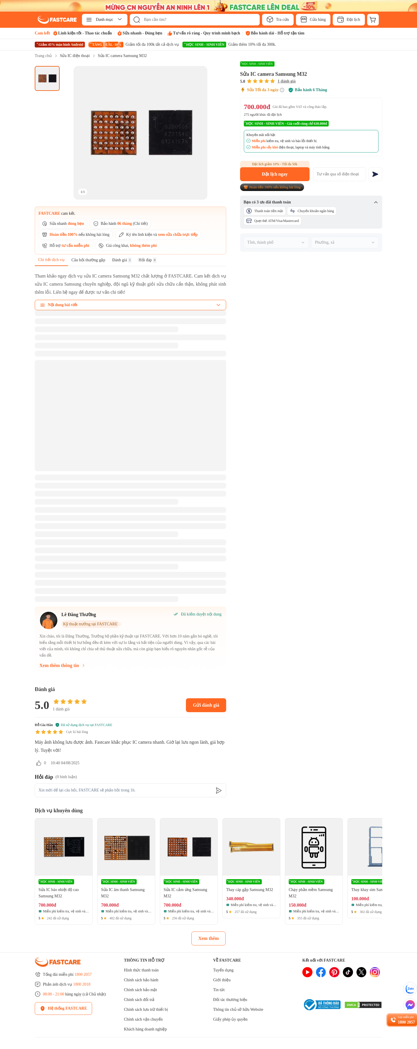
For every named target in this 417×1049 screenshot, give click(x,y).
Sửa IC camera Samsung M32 (122, 56)
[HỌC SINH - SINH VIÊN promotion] (229, 44)
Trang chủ (43, 56)
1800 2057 (83, 974)
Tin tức (219, 990)
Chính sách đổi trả (139, 999)
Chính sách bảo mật (140, 990)
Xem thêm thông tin (62, 665)
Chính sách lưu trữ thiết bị (146, 1009)
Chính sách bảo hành (141, 980)
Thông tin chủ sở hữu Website (238, 1009)
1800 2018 (82, 984)
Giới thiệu (222, 980)
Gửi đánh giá (206, 705)
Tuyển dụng (223, 970)
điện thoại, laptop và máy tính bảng (291, 147)
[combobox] (276, 242)
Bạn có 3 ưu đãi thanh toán (311, 202)
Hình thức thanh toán (141, 970)
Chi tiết (140, 223)
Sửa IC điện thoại (75, 56)
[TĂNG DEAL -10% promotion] (133, 44)
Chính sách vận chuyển (143, 1019)
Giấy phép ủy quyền (230, 1019)
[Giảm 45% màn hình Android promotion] (60, 44)
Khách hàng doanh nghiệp (145, 1029)
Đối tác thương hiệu (230, 999)
